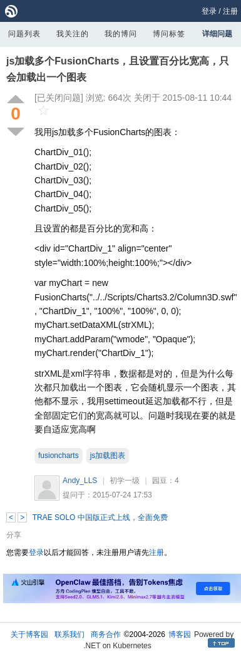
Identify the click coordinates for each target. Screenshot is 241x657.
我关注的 (72, 33)
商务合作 (106, 634)
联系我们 (69, 634)
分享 (13, 535)
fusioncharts (58, 455)
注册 (230, 11)
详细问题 (217, 33)
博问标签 (169, 33)
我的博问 (121, 33)
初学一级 (125, 480)
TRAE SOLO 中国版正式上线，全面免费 (100, 517)
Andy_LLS (80, 480)
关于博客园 (29, 634)
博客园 (179, 634)
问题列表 (24, 33)
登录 (209, 11)
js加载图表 (108, 455)
